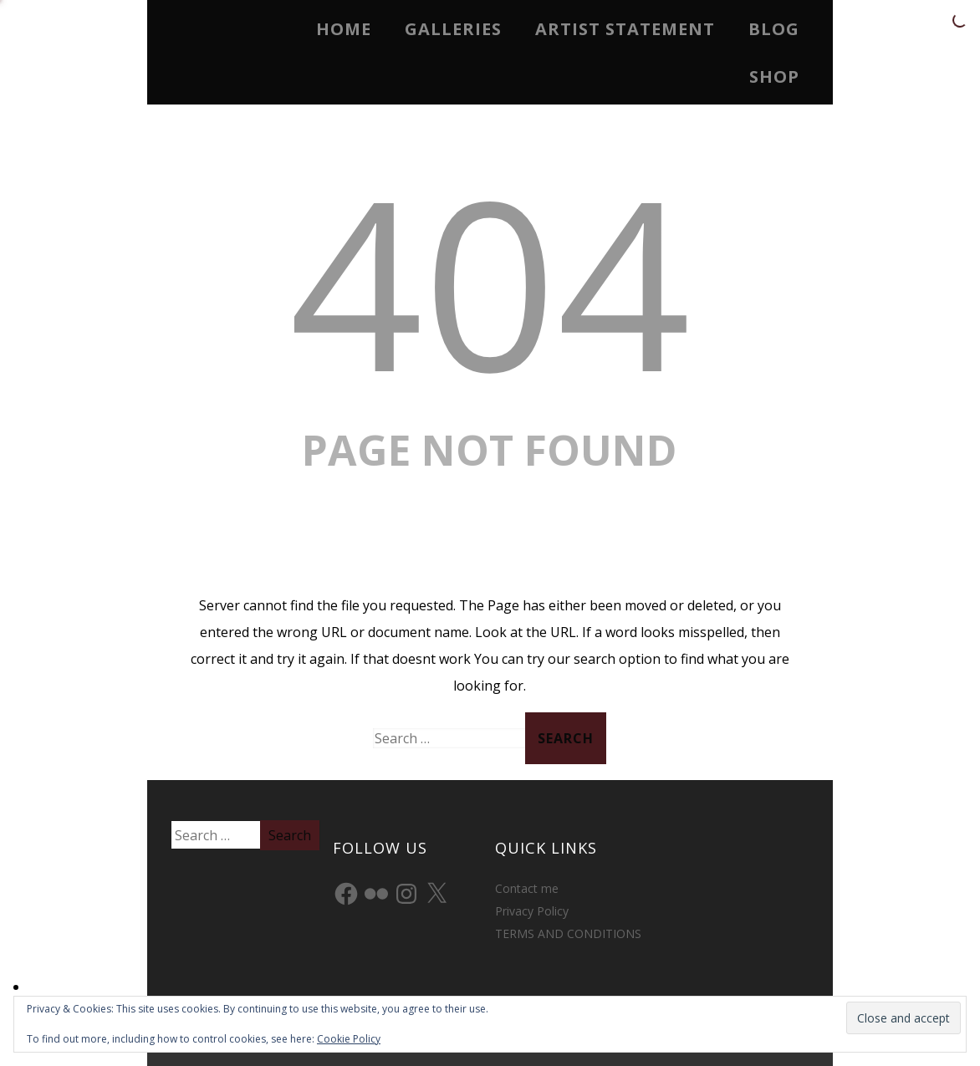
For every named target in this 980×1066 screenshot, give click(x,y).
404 (490, 280)
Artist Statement (625, 29)
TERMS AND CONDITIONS (568, 933)
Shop (774, 76)
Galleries (453, 29)
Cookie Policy (348, 1039)
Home (343, 29)
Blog (773, 29)
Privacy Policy (532, 911)
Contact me (527, 888)
